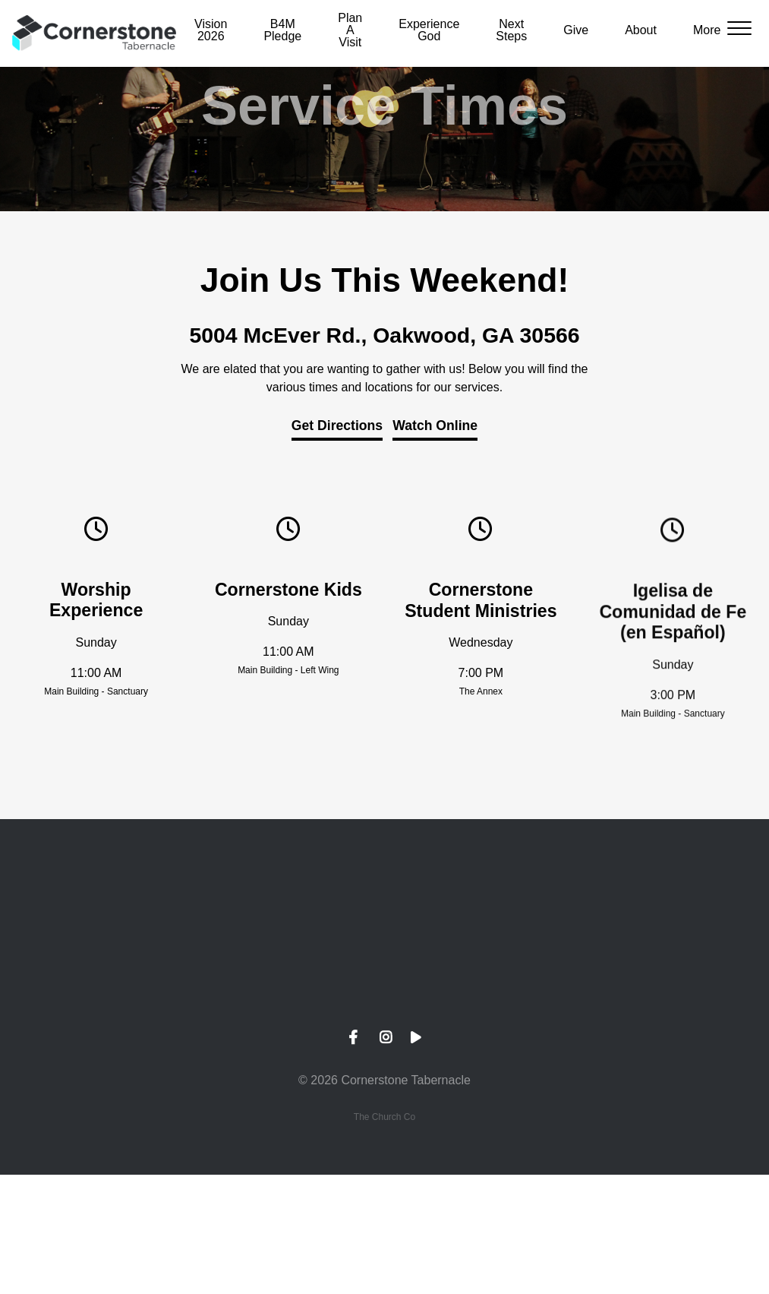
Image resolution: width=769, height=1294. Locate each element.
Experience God (429, 30)
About (641, 30)
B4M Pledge (282, 30)
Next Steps (511, 30)
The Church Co (384, 1117)
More (706, 30)
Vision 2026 (210, 30)
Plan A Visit (350, 30)
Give (575, 30)
